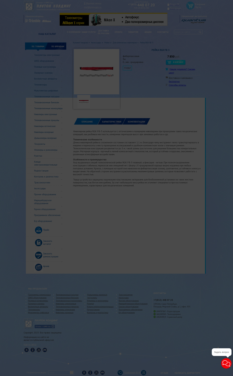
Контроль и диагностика (46, 176)
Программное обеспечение (47, 215)
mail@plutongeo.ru (92, 7)
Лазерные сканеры (43, 72)
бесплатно (174, 81)
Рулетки (38, 155)
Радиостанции (41, 170)
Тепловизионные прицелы (46, 120)
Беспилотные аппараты (45, 78)
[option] (115, 19)
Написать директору (187, 372)
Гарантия (133, 32)
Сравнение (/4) (129, 372)
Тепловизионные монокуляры (48, 108)
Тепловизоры (40, 84)
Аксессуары (40, 188)
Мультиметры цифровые (46, 90)
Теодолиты (39, 144)
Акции (148, 32)
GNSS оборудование (44, 60)
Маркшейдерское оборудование (43, 202)
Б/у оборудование (43, 221)
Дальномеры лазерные (45, 138)
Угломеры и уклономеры (45, 149)
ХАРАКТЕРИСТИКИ (111, 121)
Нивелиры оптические (45, 126)
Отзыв (164, 372)
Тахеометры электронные (47, 55)
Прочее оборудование (45, 194)
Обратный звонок (93, 3)
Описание (87, 121)
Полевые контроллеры (45, 66)
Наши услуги (89, 32)
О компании (74, 32)
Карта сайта (30, 344)
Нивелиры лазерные (44, 132)
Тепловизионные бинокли (46, 102)
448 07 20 (141, 4)
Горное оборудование (45, 209)
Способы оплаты (177, 85)
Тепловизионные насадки (46, 96)
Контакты (163, 32)
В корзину (178, 62)
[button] (226, 363)
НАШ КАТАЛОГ (47, 34)
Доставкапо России (103, 32)
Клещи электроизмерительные (45, 163)
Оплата (118, 32)
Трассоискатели (42, 182)
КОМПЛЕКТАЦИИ (136, 121)
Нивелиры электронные (45, 114)
